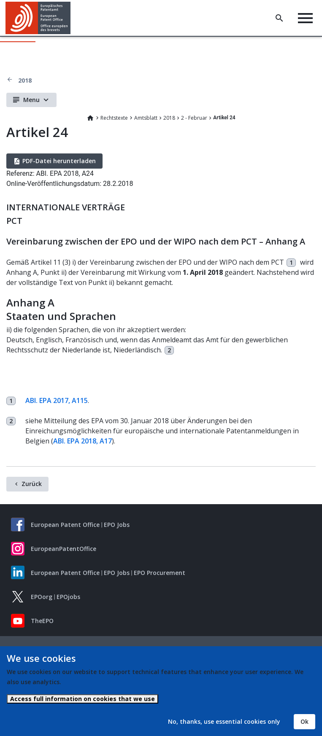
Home (90, 118)
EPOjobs (68, 597)
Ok (304, 721)
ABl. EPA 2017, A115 (56, 400)
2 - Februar (194, 117)
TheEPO (42, 621)
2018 (25, 80)
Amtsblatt (145, 117)
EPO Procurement (159, 573)
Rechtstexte (114, 117)
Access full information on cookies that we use (82, 699)
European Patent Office (65, 525)
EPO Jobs (117, 525)
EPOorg (41, 597)
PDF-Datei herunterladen (59, 161)
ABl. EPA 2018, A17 (82, 441)
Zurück (32, 484)
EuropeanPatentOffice (63, 549)
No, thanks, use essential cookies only (224, 721)
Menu (31, 100)
